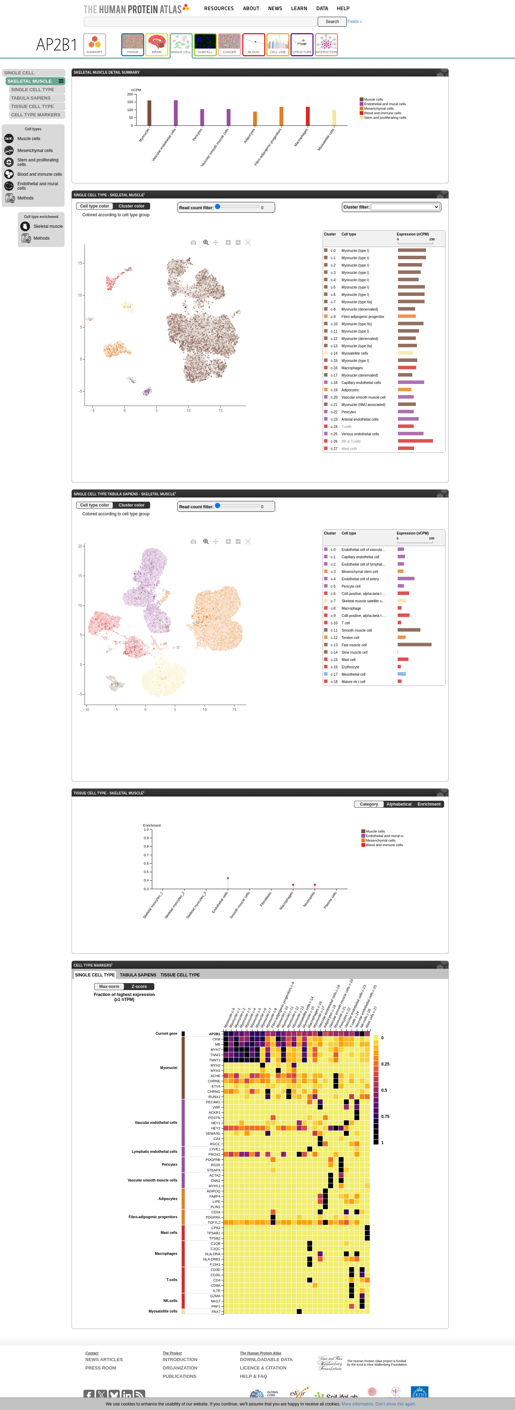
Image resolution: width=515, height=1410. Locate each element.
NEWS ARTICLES (104, 1359)
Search (332, 21)
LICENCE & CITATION (263, 1368)
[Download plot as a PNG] (193, 242)
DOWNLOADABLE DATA (266, 1359)
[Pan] (216, 242)
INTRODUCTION (180, 1359)
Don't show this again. (395, 1404)
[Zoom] (206, 242)
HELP (343, 8)
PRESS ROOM (101, 1368)
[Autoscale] (248, 242)
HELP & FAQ (253, 1376)
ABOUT (251, 8)
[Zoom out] (238, 242)
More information (357, 1404)
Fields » (354, 21)
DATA (322, 8)
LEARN (299, 8)
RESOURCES (219, 8)
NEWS (275, 8)
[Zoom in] (228, 242)
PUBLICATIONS (180, 1376)
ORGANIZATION (180, 1368)
